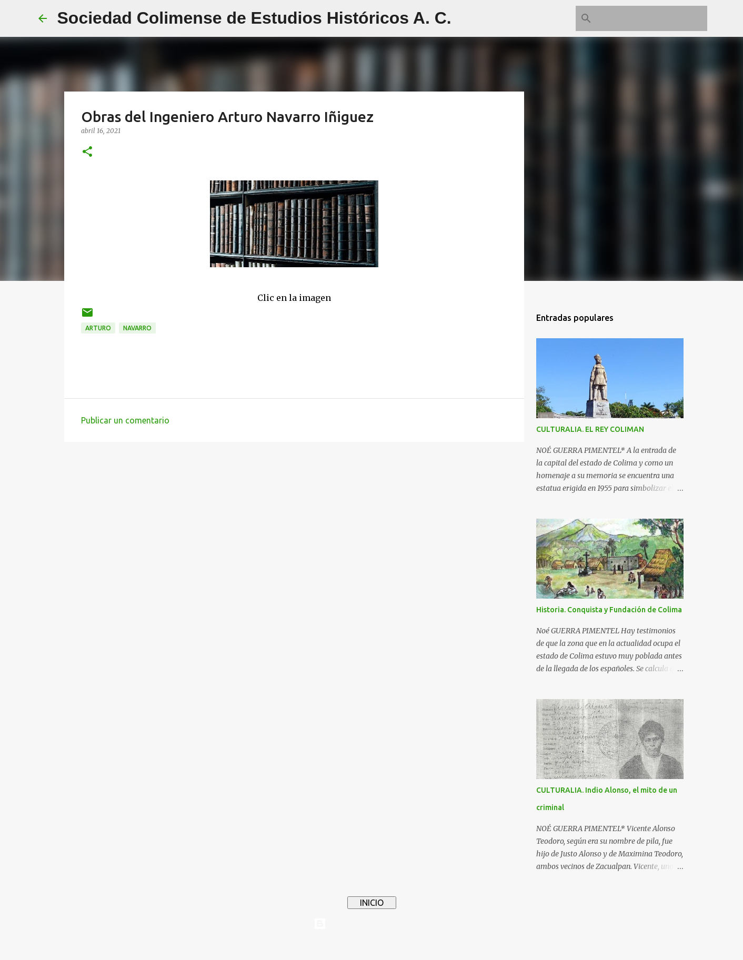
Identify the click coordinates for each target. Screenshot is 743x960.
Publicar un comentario (125, 420)
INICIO (372, 902)
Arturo (98, 328)
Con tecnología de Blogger (371, 923)
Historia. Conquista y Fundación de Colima (609, 609)
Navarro (137, 328)
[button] (87, 152)
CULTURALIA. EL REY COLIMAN (590, 429)
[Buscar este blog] (652, 18)
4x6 (403, 945)
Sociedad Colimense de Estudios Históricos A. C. (254, 17)
